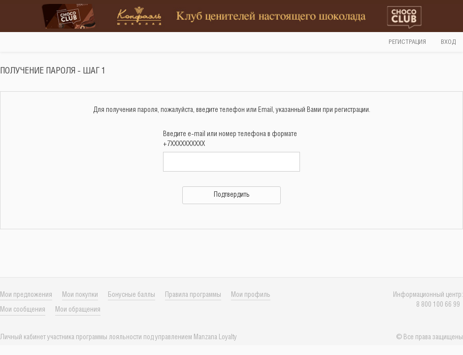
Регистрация (407, 42)
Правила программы (193, 295)
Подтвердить (232, 195)
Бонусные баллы (131, 295)
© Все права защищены (429, 337)
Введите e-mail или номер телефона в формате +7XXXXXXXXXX (230, 139)
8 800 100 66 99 (439, 305)
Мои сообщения (22, 310)
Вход (448, 42)
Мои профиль (250, 295)
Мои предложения (26, 295)
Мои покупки (80, 295)
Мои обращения (77, 310)
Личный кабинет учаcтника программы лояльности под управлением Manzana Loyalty (118, 337)
